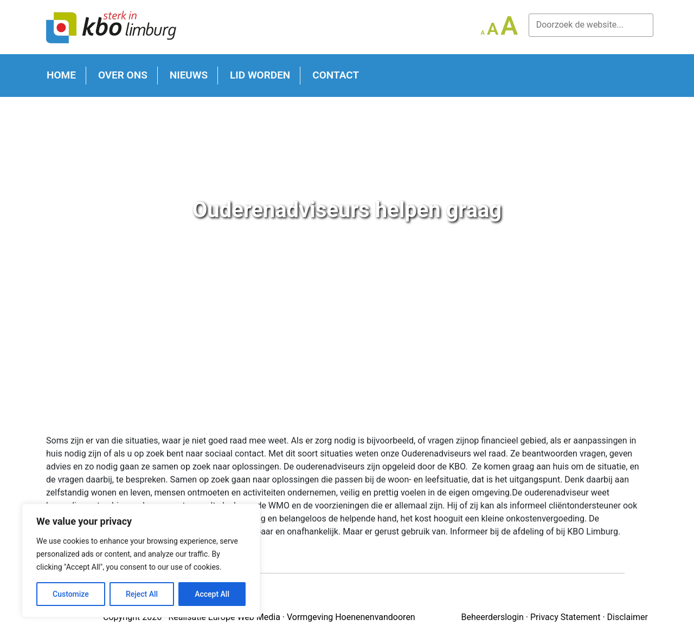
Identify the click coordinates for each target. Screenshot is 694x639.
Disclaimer (627, 617)
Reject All (142, 594)
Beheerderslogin (492, 617)
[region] (141, 560)
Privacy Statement (565, 617)
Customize (71, 594)
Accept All (212, 594)
